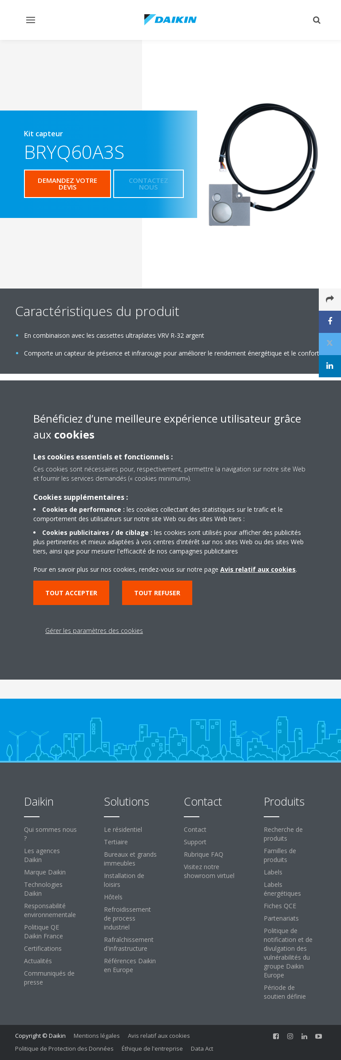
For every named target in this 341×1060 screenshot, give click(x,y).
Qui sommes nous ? (50, 833)
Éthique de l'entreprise (152, 1048)
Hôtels (113, 897)
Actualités (38, 961)
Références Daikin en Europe (130, 965)
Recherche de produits (283, 833)
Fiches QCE (280, 906)
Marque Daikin (45, 872)
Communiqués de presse (49, 977)
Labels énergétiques (282, 889)
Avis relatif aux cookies (159, 1036)
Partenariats (281, 918)
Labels (273, 872)
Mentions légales (97, 1036)
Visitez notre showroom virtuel (209, 871)
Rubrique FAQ (203, 854)
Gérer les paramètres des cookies (94, 630)
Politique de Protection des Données (64, 1048)
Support (195, 842)
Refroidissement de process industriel (127, 918)
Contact (195, 829)
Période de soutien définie (285, 992)
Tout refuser (157, 593)
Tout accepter (71, 593)
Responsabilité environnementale (50, 910)
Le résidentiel (123, 829)
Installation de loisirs (124, 880)
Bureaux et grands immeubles (130, 858)
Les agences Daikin (42, 855)
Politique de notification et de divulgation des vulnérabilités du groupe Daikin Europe (288, 952)
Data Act (202, 1048)
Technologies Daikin (43, 889)
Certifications (43, 948)
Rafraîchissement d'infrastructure (129, 944)
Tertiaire (116, 842)
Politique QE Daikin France (43, 931)
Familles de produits (280, 855)
